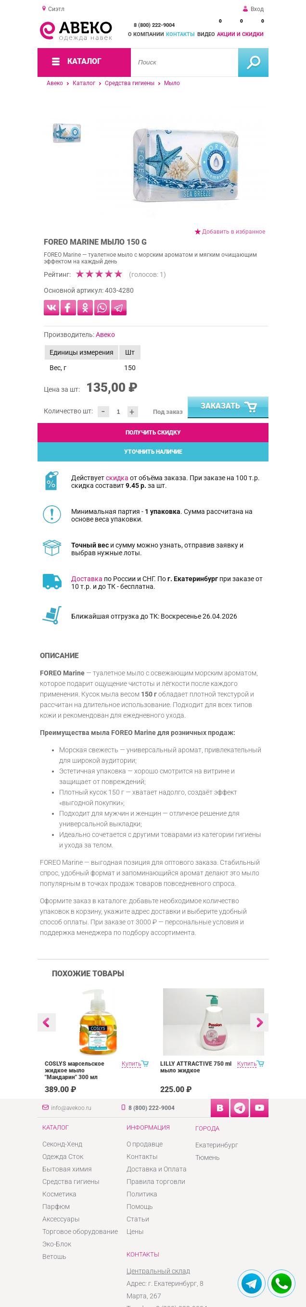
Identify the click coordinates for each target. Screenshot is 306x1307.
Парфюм (56, 1206)
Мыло (172, 83)
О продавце (145, 1144)
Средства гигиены (129, 83)
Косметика (59, 1194)
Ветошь (54, 1256)
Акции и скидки (240, 34)
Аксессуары (61, 1219)
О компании (146, 34)
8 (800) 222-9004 (154, 25)
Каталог (84, 83)
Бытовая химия (67, 1169)
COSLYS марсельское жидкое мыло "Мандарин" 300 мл (74, 1070)
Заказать (229, 407)
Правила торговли (156, 1181)
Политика (142, 1194)
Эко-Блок (56, 1244)
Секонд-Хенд (62, 1144)
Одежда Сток (62, 1156)
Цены (135, 1231)
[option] (181, 165)
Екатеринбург (216, 1145)
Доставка (86, 579)
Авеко (55, 83)
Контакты (180, 34)
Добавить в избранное (233, 231)
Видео (206, 34)
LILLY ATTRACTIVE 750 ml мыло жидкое (195, 1067)
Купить (131, 1063)
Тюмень (207, 1157)
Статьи (138, 1219)
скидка (117, 478)
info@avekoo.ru (71, 1108)
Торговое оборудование (80, 1231)
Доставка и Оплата (157, 1169)
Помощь (140, 1206)
